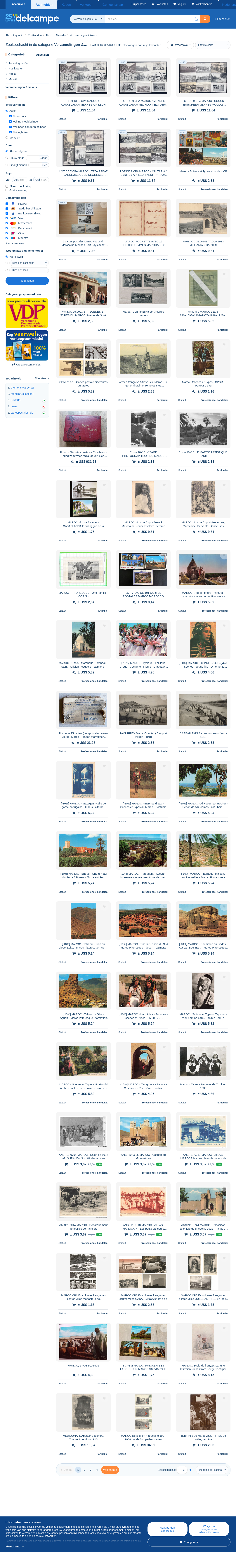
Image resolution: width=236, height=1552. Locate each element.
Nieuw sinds (15, 156)
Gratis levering (16, 188)
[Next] (110, 1468)
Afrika (11, 72)
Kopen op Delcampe (143, 1512)
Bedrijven (13, 1512)
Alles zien (42, 53)
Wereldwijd (14, 255)
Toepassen (27, 279)
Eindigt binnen (16, 163)
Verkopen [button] (79, 4)
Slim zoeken (222, 17)
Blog (72, 1508)
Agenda (73, 1512)
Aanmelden (43, 4)
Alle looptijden (16, 149)
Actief (11, 109)
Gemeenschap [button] (99, 4)
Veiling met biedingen (24, 120)
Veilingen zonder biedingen (27, 125)
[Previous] (66, 1468)
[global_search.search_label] (152, 18)
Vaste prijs (17, 114)
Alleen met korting (19, 185)
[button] (196, 18)
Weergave (179, 43)
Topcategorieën (17, 61)
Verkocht (13, 136)
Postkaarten (14, 67)
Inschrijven (18, 4)
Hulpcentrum (139, 1508)
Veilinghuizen (19, 130)
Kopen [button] (63, 4)
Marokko (12, 77)
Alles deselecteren (15, 242)
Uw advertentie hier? (27, 363)
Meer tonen (13, 1546)
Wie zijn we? (13, 1508)
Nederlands (221, 4)
